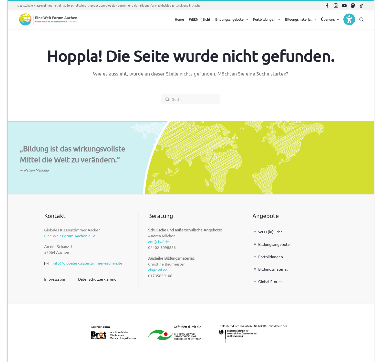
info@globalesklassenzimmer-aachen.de (87, 262)
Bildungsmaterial (270, 269)
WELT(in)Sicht (199, 19)
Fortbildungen (267, 256)
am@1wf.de (158, 241)
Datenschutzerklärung (97, 278)
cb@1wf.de (157, 269)
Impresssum (54, 278)
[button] (361, 19)
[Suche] (190, 99)
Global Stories (267, 281)
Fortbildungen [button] (266, 19)
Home (179, 19)
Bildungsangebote (271, 244)
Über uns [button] (330, 19)
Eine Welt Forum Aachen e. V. (70, 235)
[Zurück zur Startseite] (47, 19)
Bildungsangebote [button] (231, 19)
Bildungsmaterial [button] (300, 19)
